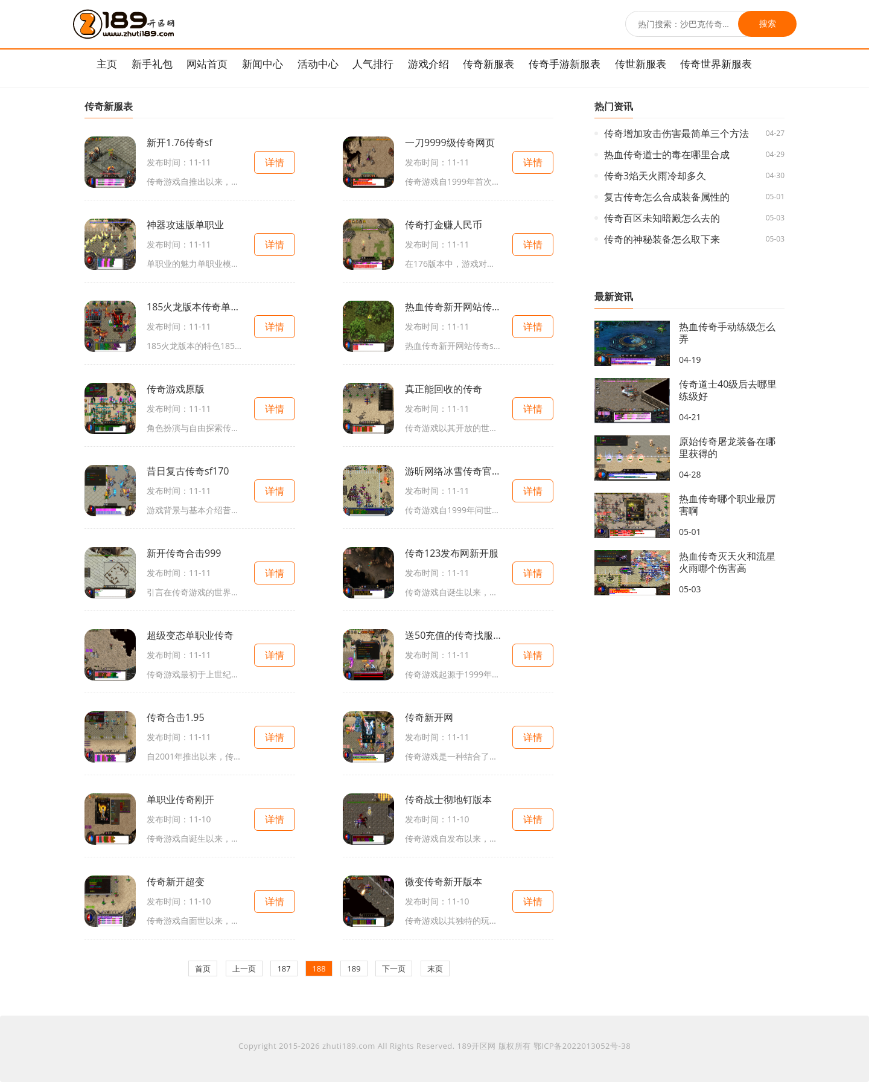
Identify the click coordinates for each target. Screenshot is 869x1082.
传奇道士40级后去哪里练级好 (728, 390)
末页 (435, 968)
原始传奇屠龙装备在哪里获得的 (727, 447)
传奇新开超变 (176, 882)
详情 (274, 162)
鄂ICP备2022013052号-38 (582, 1045)
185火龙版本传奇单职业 (195, 307)
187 (283, 968)
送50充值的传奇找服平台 (453, 635)
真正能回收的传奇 (443, 389)
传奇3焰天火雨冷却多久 (655, 176)
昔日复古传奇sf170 (188, 471)
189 (353, 968)
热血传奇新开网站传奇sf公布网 (453, 307)
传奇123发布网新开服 (451, 553)
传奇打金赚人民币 (443, 225)
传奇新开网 (429, 717)
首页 (203, 968)
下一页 (394, 968)
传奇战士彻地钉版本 (448, 799)
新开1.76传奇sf (179, 142)
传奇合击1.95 (176, 717)
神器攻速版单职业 (185, 225)
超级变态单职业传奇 (190, 635)
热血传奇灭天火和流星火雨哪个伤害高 (727, 562)
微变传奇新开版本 (443, 882)
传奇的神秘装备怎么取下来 (662, 239)
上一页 (244, 968)
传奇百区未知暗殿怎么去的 (662, 218)
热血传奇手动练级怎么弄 (727, 333)
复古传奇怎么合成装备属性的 (667, 197)
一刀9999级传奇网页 (450, 142)
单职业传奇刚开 (180, 799)
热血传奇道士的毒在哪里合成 (667, 155)
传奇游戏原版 (176, 389)
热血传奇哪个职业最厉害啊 (727, 505)
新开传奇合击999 (184, 553)
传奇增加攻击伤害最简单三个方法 (676, 133)
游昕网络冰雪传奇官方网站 (453, 471)
